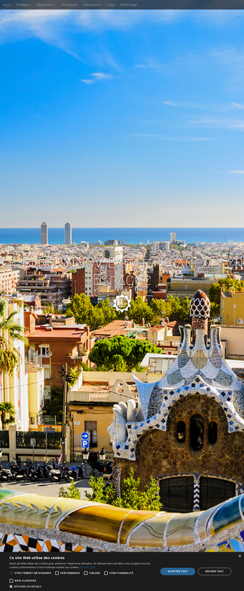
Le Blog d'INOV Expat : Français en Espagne (122, 271)
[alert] (122, 571)
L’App (111, 5)
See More (122, 332)
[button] (82, 586)
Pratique (23, 5)
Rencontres (69, 5)
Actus (7, 5)
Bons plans (46, 5)
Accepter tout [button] (178, 571)
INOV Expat (128, 5)
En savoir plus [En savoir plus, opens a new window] (87, 567)
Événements (92, 5)
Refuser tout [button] (214, 571)
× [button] (239, 556)
